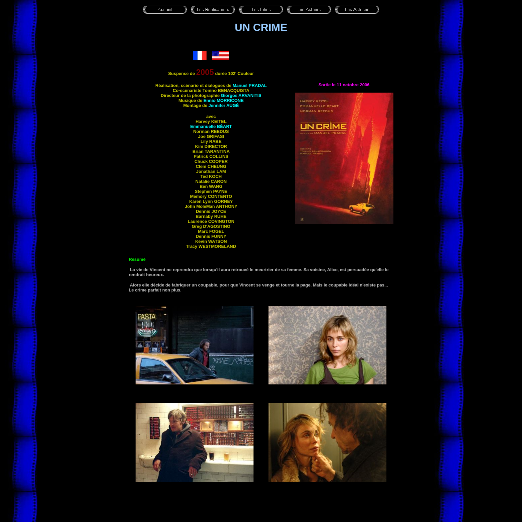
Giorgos (241, 95)
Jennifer (224, 105)
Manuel (250, 85)
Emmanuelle (211, 126)
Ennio (224, 100)
